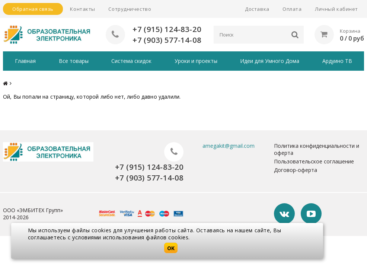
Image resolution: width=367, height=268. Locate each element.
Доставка (257, 9)
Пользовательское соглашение (314, 161)
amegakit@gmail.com (228, 145)
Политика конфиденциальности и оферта (316, 149)
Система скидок (131, 60)
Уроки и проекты (196, 60)
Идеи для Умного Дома (269, 60)
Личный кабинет (336, 9)
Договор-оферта (295, 169)
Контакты (82, 9)
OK (171, 248)
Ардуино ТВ (337, 60)
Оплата (292, 9)
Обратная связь (33, 9)
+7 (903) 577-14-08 (167, 40)
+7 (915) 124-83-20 (167, 29)
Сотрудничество (129, 9)
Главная (25, 60)
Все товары (74, 60)
